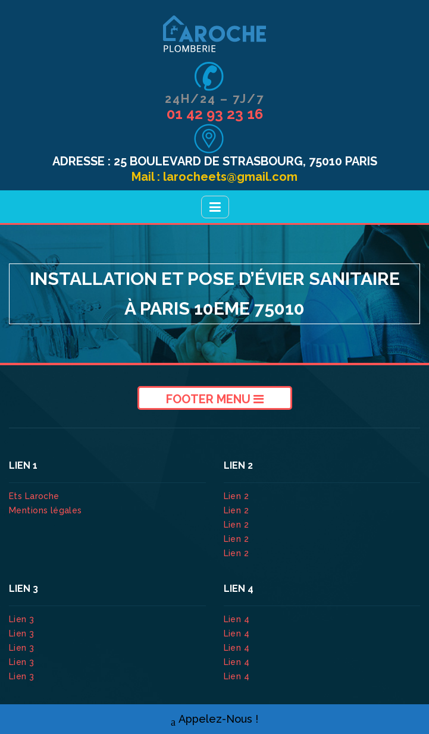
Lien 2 (238, 496)
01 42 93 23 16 (215, 114)
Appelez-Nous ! (214, 719)
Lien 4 (238, 619)
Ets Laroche (34, 496)
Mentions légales (45, 510)
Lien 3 (23, 619)
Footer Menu (215, 399)
